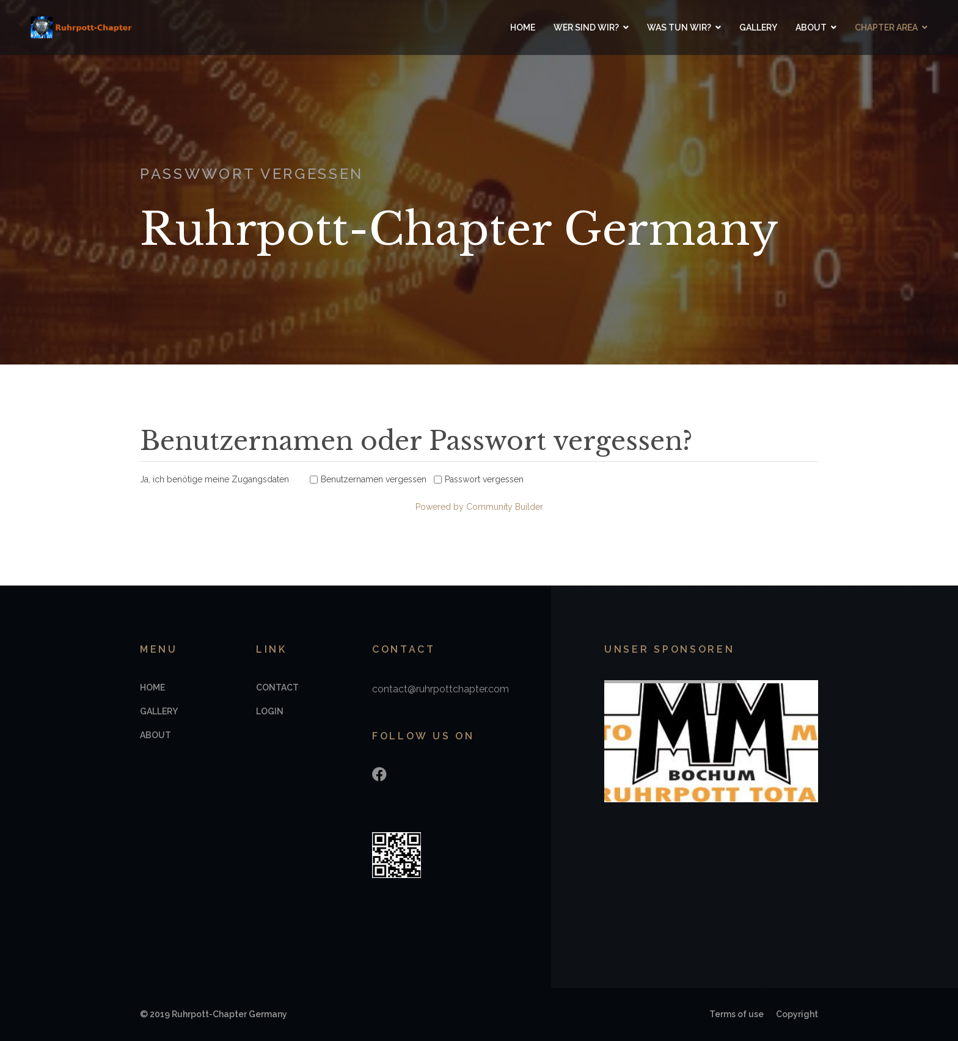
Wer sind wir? (586, 27)
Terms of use (736, 1014)
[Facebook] (379, 774)
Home (522, 27)
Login (269, 711)
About (811, 27)
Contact (277, 687)
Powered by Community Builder (479, 507)
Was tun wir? (679, 27)
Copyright (797, 1014)
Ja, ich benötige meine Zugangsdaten (214, 479)
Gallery (758, 27)
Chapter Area (886, 27)
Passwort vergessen (484, 479)
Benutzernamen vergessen (373, 479)
